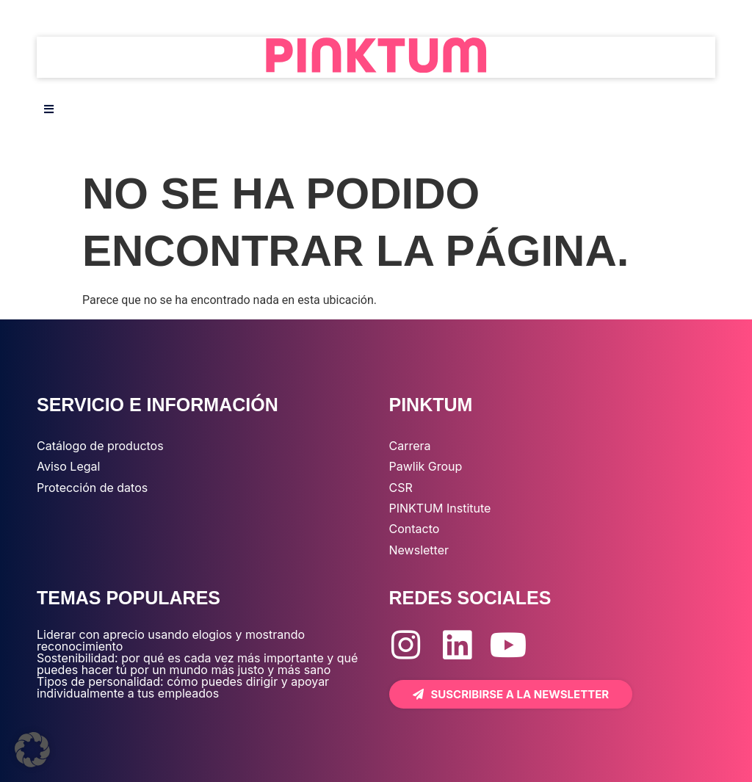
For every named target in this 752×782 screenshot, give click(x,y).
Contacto (414, 528)
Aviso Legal (68, 466)
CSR (401, 487)
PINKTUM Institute (440, 508)
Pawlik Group (426, 466)
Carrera (410, 445)
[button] (32, 749)
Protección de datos (92, 487)
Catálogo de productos (100, 445)
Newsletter (419, 550)
